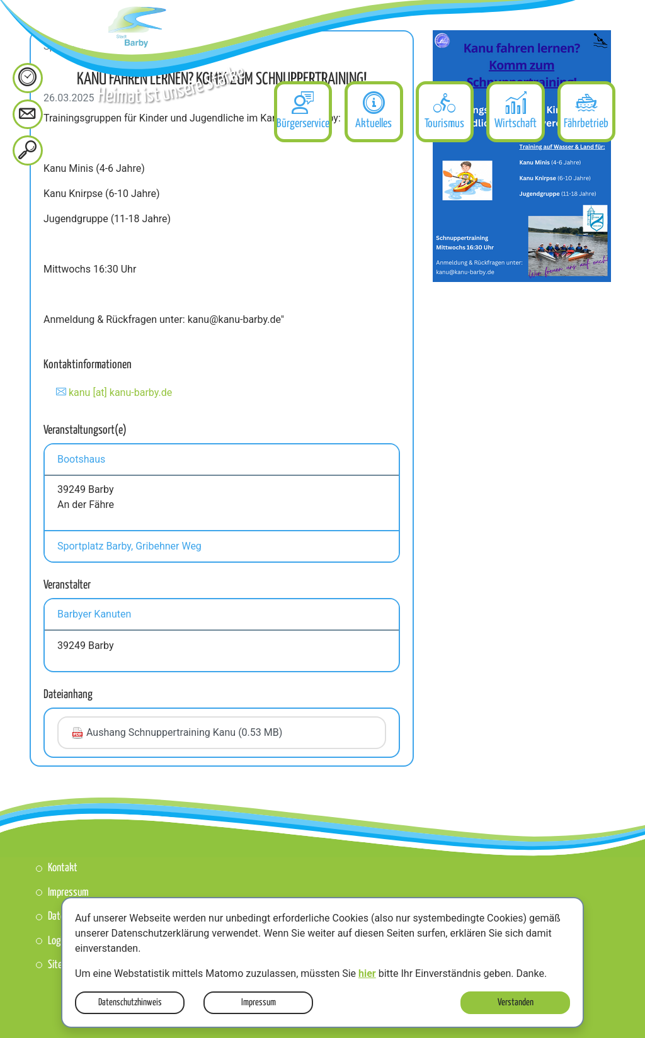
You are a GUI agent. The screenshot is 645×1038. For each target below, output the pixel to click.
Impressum (258, 1002)
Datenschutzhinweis (130, 1002)
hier (367, 973)
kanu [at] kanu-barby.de (120, 392)
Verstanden (516, 1002)
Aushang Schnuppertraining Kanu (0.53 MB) (176, 733)
